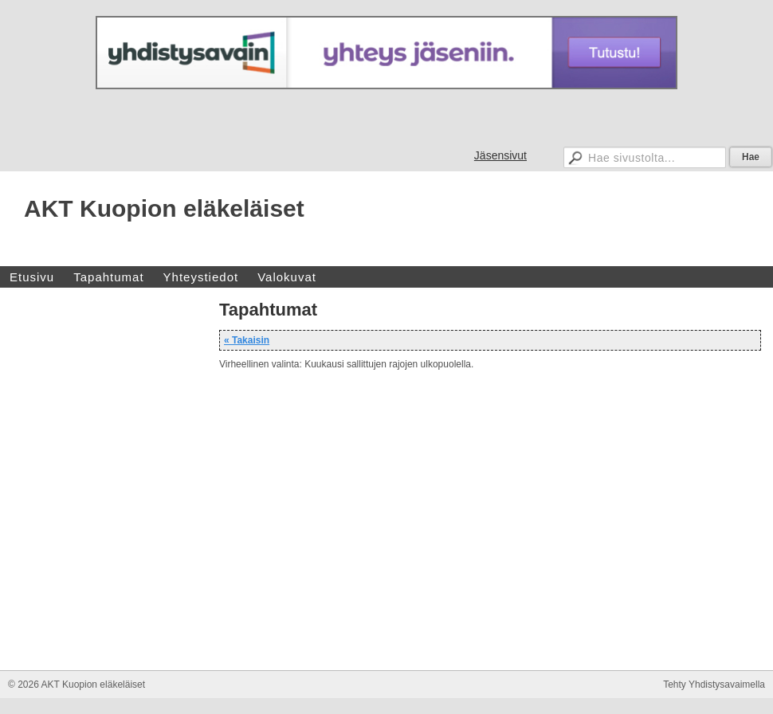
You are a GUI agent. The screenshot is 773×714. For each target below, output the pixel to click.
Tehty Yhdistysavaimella (714, 684)
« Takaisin (246, 340)
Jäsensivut (500, 155)
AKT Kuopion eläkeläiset (164, 208)
